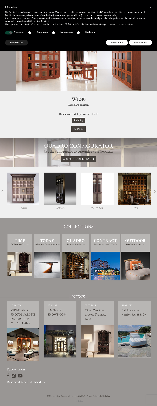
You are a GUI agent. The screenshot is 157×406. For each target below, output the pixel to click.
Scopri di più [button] (16, 42)
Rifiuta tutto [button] (117, 42)
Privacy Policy (92, 396)
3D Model (78, 128)
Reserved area (17, 382)
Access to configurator (78, 159)
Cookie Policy (104, 396)
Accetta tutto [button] (140, 42)
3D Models (37, 382)
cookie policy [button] (111, 15)
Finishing (78, 120)
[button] (150, 7)
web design (78, 401)
